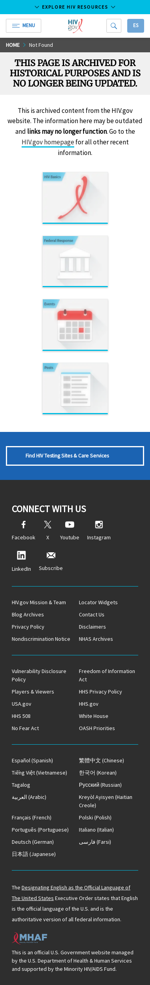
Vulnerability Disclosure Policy (39, 675)
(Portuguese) (40, 829)
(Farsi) (95, 841)
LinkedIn (21, 561)
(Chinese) (101, 760)
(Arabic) (29, 797)
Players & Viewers (33, 691)
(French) (31, 817)
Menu (23, 25)
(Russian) (100, 784)
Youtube (69, 531)
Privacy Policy (28, 626)
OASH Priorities (97, 728)
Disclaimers (92, 626)
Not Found (41, 44)
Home (13, 44)
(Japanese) (34, 854)
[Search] (113, 26)
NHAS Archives (96, 638)
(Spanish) (32, 760)
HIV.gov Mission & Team (39, 602)
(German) (33, 841)
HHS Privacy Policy (100, 691)
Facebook (23, 531)
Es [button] (135, 25)
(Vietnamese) (39, 772)
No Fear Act (25, 728)
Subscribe (51, 562)
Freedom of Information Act (107, 675)
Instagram (99, 531)
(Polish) (95, 817)
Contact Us (91, 614)
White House (93, 715)
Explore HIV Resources (75, 7)
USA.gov (21, 703)
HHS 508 (21, 715)
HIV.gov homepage (48, 142)
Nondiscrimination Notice (41, 638)
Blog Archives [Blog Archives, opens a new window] (28, 614)
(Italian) (96, 829)
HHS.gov (89, 703)
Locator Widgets (98, 602)
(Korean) (98, 772)
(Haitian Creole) (105, 801)
